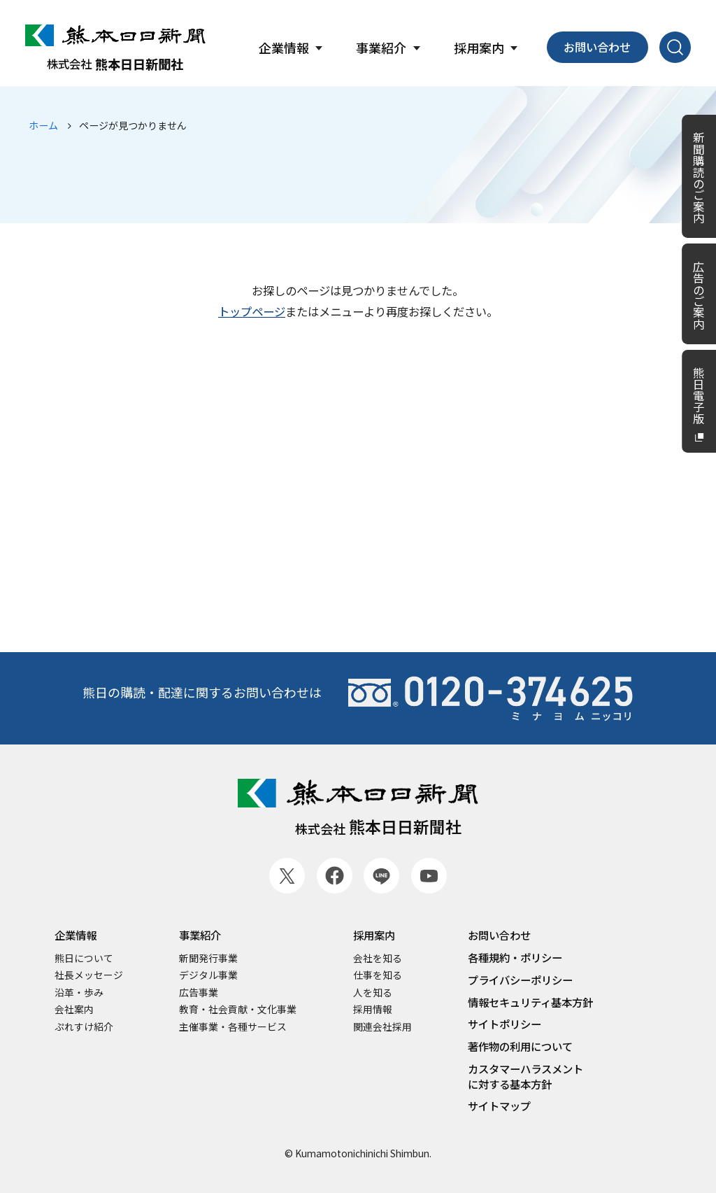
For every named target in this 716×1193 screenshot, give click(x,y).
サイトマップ (499, 1106)
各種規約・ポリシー (515, 957)
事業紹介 (200, 935)
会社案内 (74, 1009)
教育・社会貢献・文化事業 (237, 1009)
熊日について (84, 958)
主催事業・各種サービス (233, 1026)
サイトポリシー (504, 1024)
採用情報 (372, 1009)
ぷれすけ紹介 (84, 1026)
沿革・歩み (79, 992)
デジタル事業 (208, 975)
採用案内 (374, 935)
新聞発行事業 (208, 958)
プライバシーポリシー (520, 980)
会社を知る (377, 958)
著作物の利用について (520, 1046)
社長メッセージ (89, 975)
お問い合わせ (597, 46)
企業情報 (75, 935)
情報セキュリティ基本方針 (530, 1002)
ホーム (43, 125)
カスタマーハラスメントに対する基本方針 (525, 1076)
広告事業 (198, 992)
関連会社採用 (382, 1026)
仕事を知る (377, 975)
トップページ (251, 311)
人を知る (372, 992)
